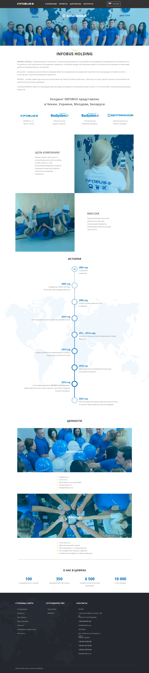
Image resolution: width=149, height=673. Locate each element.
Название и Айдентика (26, 629)
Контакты (88, 4)
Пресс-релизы (22, 621)
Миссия (93, 213)
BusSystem (52, 609)
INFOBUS (51, 613)
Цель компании (47, 152)
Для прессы (75, 4)
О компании (51, 4)
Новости (20, 625)
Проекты (63, 4)
